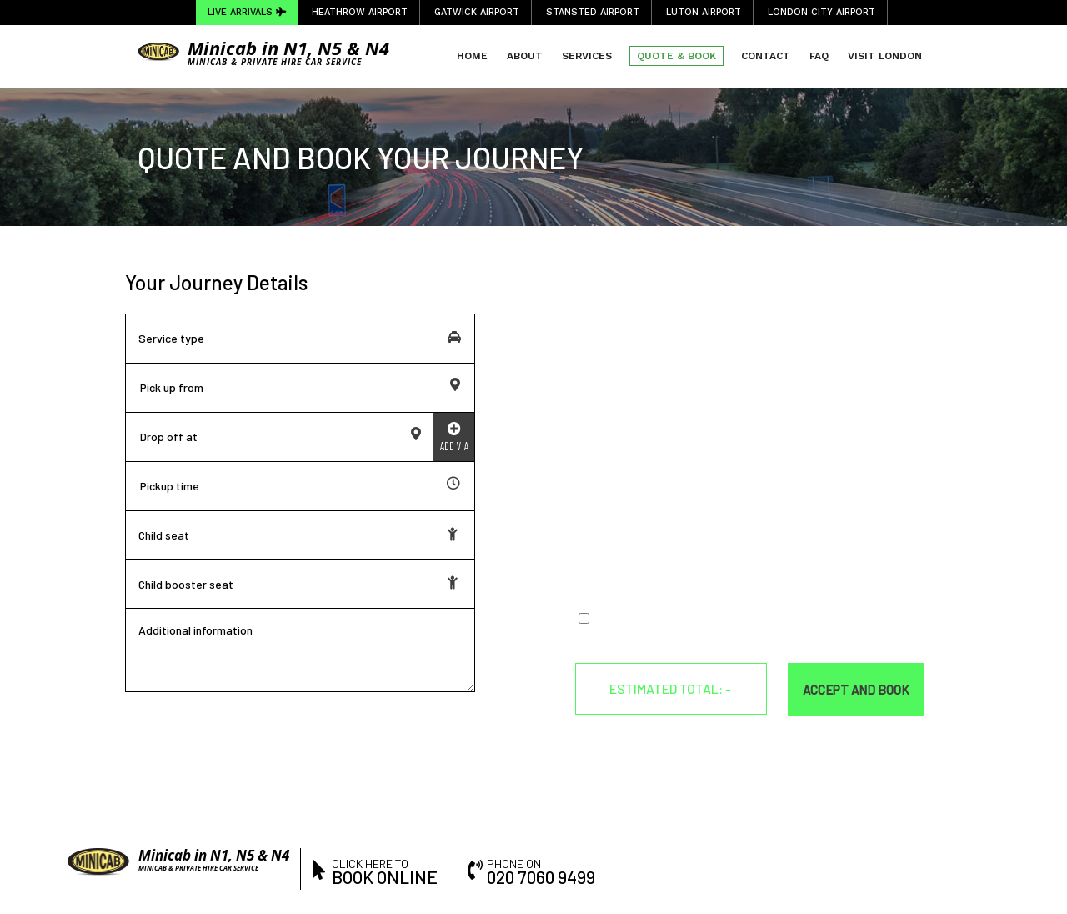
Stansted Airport (592, 12)
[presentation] (702, 560)
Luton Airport (703, 12)
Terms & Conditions (699, 619)
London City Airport (821, 12)
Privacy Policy (796, 619)
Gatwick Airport (476, 12)
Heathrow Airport (360, 12)
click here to (387, 870)
